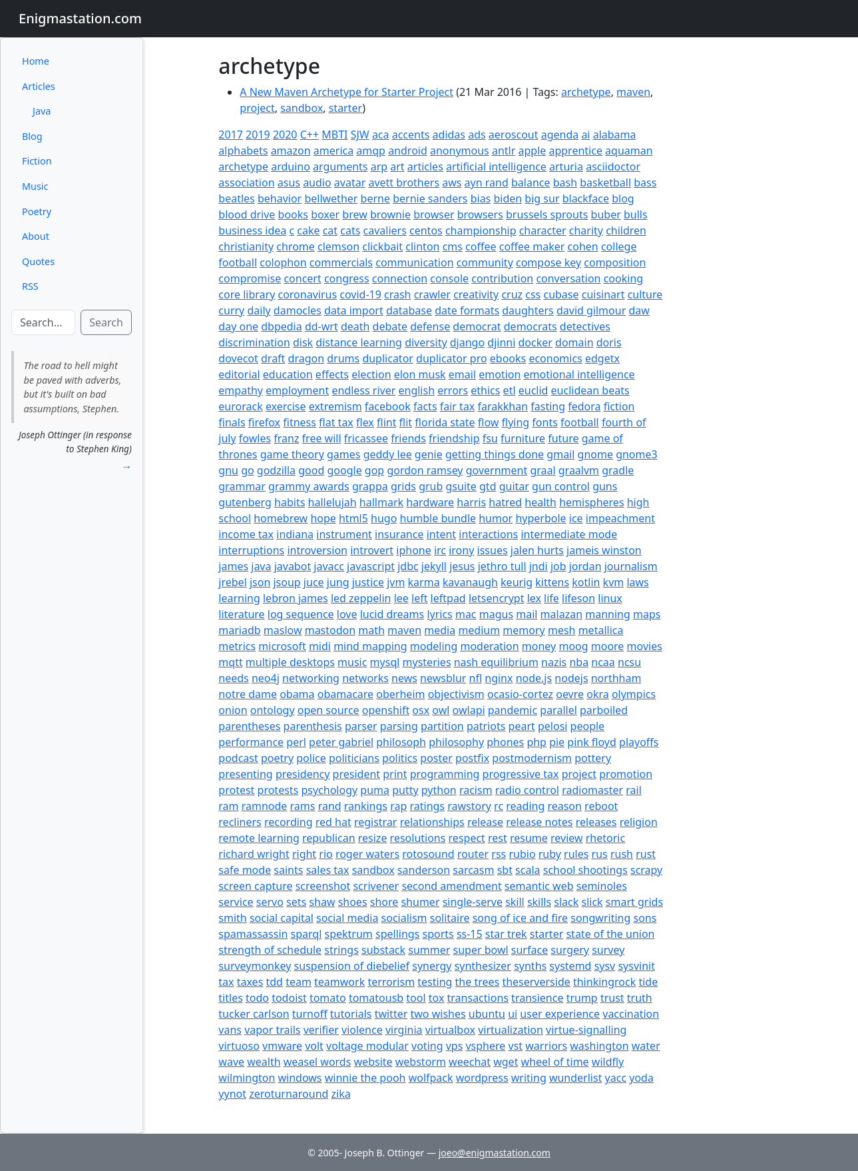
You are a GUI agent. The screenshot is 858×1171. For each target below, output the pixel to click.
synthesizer (483, 966)
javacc (329, 566)
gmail (560, 454)
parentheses (249, 726)
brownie (390, 214)
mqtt (230, 662)
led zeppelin (361, 598)
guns (604, 486)
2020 (285, 134)
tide (648, 982)
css (532, 294)
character (542, 230)
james (233, 566)
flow (488, 422)
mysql (385, 662)
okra (597, 694)
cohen (583, 246)
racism (476, 790)
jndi (538, 566)
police (310, 758)
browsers (480, 214)
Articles (38, 86)
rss (498, 854)
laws (637, 582)
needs (233, 678)
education (288, 374)
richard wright (253, 854)
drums (343, 358)
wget (505, 1061)
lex (534, 598)
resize (372, 838)
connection (399, 278)
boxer (325, 214)
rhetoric (605, 838)
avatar (349, 182)
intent (441, 534)
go (247, 470)
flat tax (336, 422)
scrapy (646, 870)
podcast (238, 758)
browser (433, 214)
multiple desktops (290, 662)
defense (430, 326)
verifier (321, 1029)
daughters (528, 310)
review (566, 838)
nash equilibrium (496, 662)
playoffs (638, 742)
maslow (283, 630)
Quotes (38, 261)
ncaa (603, 662)
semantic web (539, 886)
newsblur (443, 678)
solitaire (450, 918)
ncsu (629, 662)
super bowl (481, 950)
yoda (641, 1077)
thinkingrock (604, 982)
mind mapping (370, 646)
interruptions (251, 550)
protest (236, 790)
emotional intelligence (579, 374)
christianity (246, 246)
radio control (527, 790)
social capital (282, 918)
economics (555, 358)
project (257, 108)
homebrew (281, 518)
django (467, 342)
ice (576, 518)
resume (529, 838)
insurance (399, 534)
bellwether (330, 198)
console (449, 278)
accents (411, 134)
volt (314, 1045)
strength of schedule (270, 950)
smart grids (634, 902)
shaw (322, 902)
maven (633, 92)
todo (257, 997)
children (626, 230)
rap (398, 806)
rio (325, 854)
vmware (282, 1045)
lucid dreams (392, 614)
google (344, 470)
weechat (470, 1061)
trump (582, 997)
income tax (246, 534)
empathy (240, 390)
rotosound (428, 854)
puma (374, 790)
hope (322, 518)
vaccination (630, 1013)
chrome (295, 246)
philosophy (456, 742)
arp (379, 166)
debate (390, 326)
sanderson (423, 870)
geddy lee (387, 454)
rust (646, 854)
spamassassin (253, 934)
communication (414, 262)
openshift (385, 710)
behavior (280, 198)
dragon (306, 358)
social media (347, 918)
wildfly (608, 1061)
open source (328, 710)
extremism (335, 406)
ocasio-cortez (520, 694)
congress (346, 278)
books (293, 214)
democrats (530, 326)
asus (289, 182)
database (409, 310)
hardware (430, 502)
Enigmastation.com (80, 18)
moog (573, 646)
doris (609, 342)
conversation (568, 278)
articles (425, 166)
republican (328, 838)
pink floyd (591, 742)
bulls (636, 214)
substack (383, 950)
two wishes (437, 1013)
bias (481, 198)
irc (440, 550)
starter (345, 108)
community (485, 262)
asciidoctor (613, 166)
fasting (548, 406)
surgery (569, 950)
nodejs (571, 678)
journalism (631, 566)
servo (270, 902)
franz (286, 438)
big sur (542, 198)
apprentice (575, 150)
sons (644, 918)
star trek (506, 934)
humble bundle (438, 518)
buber (606, 214)
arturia (566, 166)
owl (440, 710)
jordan (585, 566)
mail (526, 614)
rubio (522, 854)
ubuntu (487, 1013)
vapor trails (272, 1029)
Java (42, 111)
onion (232, 710)
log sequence (301, 614)
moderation (489, 646)
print (395, 774)
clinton (422, 246)
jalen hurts (537, 550)
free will (321, 438)
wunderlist (575, 1077)
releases (596, 822)
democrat (477, 326)
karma (424, 582)
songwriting (600, 918)
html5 (353, 518)
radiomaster (592, 790)
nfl (476, 678)
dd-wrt (321, 326)
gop (374, 470)
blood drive (246, 214)
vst (516, 1045)
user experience (560, 1013)
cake (308, 230)
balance (530, 182)
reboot (601, 806)
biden (507, 198)
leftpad (448, 598)
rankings (365, 806)
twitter (391, 1013)
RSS (30, 286)
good (311, 470)
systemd (570, 966)
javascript (371, 566)
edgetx (602, 358)
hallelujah (332, 502)
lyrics (439, 614)
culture (645, 294)
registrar (375, 822)
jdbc (408, 566)
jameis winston (604, 550)
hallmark (381, 502)
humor (496, 518)
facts (425, 406)
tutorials (351, 1013)
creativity (476, 294)
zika (341, 1093)
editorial (239, 374)
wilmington (246, 1077)
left (419, 598)
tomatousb (376, 997)
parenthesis (313, 726)
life (551, 598)
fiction (619, 406)
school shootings (585, 870)
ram (228, 806)
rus (600, 854)
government (497, 470)
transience (537, 997)
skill (515, 902)
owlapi (469, 710)
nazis (553, 662)
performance (251, 742)
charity (586, 230)
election (371, 374)
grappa (370, 486)
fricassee (366, 438)
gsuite (461, 486)
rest (497, 838)
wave (231, 1061)
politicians (354, 758)
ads (476, 134)
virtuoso (239, 1045)
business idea (252, 230)
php (536, 742)
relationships (432, 822)
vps (454, 1045)
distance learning (359, 342)
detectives (585, 326)
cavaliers (385, 230)
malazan (561, 614)
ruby (549, 854)
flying (516, 422)
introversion (317, 550)
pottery (592, 758)
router (473, 854)
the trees (477, 982)
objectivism (456, 694)
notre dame (247, 694)
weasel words (317, 1061)
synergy (431, 966)
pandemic (512, 710)
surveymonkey (254, 966)
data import (353, 310)
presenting (245, 774)
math (371, 630)
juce (314, 582)
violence (362, 1029)
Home (35, 61)
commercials (341, 262)
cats (350, 230)
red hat (333, 822)
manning (607, 614)
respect (467, 838)
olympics (634, 694)
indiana (295, 534)
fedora (584, 406)
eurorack (240, 406)
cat (330, 230)
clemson (338, 246)
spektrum (349, 934)
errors (452, 390)
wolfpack (431, 1077)
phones (505, 742)
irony (461, 550)
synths (530, 966)
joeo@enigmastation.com (494, 1152)
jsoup (286, 582)
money (539, 646)
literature (241, 614)
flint (386, 422)
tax (226, 982)
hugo (384, 518)
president (356, 774)
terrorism (391, 982)
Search (106, 322)
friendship (454, 438)
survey (608, 950)
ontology (272, 710)
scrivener (376, 886)
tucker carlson (253, 1013)
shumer (420, 902)
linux (610, 598)
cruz (512, 294)
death (355, 326)
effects (332, 374)
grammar (242, 486)
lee (401, 598)
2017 (230, 134)
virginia (404, 1029)
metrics (237, 646)
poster (436, 758)
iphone (413, 550)
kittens (552, 582)
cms (453, 246)
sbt (505, 870)
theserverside (536, 982)
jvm (396, 582)
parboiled (604, 710)
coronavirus (307, 294)
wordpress (482, 1077)
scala (527, 870)
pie (556, 742)
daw (638, 310)
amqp (370, 150)
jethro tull (502, 566)
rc (498, 806)
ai (585, 134)
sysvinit (636, 966)
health (540, 502)
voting (427, 1045)
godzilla (276, 470)
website (373, 1061)
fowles (255, 438)
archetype (586, 92)
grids (403, 486)
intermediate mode (569, 534)
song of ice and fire (520, 918)
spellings (397, 934)
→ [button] (126, 466)
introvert (371, 550)
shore (384, 902)
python (439, 790)
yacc (616, 1077)
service (235, 902)
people (587, 726)
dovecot (238, 358)
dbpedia (281, 326)
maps (646, 614)
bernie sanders (430, 198)
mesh (562, 630)
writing (528, 1077)
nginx (499, 678)
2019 (258, 134)
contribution (502, 278)
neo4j (266, 678)
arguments (340, 166)
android (407, 150)
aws (451, 182)
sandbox (301, 108)
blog (623, 198)
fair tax (457, 406)
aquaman (629, 150)
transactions (478, 997)
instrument (344, 534)
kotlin (586, 582)
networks (365, 678)
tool (415, 997)
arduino (290, 166)
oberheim (400, 694)
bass (645, 182)
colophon (283, 262)
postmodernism (532, 758)
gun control (561, 486)
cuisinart (603, 294)
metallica (601, 630)
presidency (303, 774)
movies (644, 646)
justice (368, 582)
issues (492, 550)
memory (523, 630)
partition (442, 726)
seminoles (601, 886)
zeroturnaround (288, 1093)
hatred (505, 502)
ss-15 (470, 934)
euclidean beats (590, 390)
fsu (490, 438)
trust (612, 997)
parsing (399, 726)
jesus (462, 566)
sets (296, 902)
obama (297, 694)
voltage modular (367, 1045)
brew (354, 214)
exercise (286, 406)
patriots (486, 726)
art (397, 166)
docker (535, 342)
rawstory (469, 806)
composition (615, 262)
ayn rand (487, 182)
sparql (306, 934)
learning (239, 598)
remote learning (258, 838)
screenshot (323, 886)
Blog (32, 136)
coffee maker (532, 246)
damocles (298, 310)
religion (639, 822)
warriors (546, 1045)
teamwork (339, 982)
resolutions (418, 838)
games (343, 454)
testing (434, 982)
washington (599, 1045)
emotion (500, 374)
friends (408, 438)
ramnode (265, 806)
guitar (514, 486)
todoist (289, 997)
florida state (445, 422)
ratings (427, 806)
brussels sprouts (547, 214)
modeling (434, 646)
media (439, 630)
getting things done (494, 454)
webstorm (420, 1061)
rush (621, 854)
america (333, 150)
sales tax (327, 870)
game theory (292, 454)
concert (302, 278)
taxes (250, 982)
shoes (352, 902)
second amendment (451, 886)
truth (639, 997)
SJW (360, 134)
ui (512, 1013)
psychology (329, 790)
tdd (274, 982)
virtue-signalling (586, 1029)
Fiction (37, 161)
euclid (533, 390)
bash (565, 182)
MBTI (334, 134)
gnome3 (637, 454)
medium (479, 630)
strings (341, 950)
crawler (432, 294)
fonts (545, 422)
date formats (467, 310)
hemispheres (591, 502)
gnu (228, 470)
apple (532, 150)
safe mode (244, 870)
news (404, 678)
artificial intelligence (496, 166)
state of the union (610, 934)
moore (607, 646)
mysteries (427, 662)
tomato (328, 997)
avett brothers (403, 182)
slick (592, 902)
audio (317, 182)
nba (578, 662)
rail (634, 790)
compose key (548, 262)
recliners (239, 822)
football (579, 422)
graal (542, 470)
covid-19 (360, 294)
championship (481, 230)
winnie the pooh (365, 1077)
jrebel (232, 582)
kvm (613, 582)
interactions (488, 534)
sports (437, 934)
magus (496, 614)
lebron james (295, 598)
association (246, 182)
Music (35, 186)
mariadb (239, 630)
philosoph (401, 742)
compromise (249, 278)
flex (365, 422)
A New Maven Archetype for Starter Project (346, 92)
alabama (614, 134)
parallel (558, 710)
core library (246, 294)
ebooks (508, 358)
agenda (560, 134)
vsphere (485, 1045)
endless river (363, 390)
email (462, 374)
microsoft (282, 646)
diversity (426, 342)
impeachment (620, 518)
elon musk (420, 374)
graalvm (578, 470)
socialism (404, 918)
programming (445, 774)
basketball (605, 182)
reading (525, 806)
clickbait (382, 246)
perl (296, 742)
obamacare (345, 694)
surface (529, 950)
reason (564, 806)
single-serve (473, 902)
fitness (299, 422)
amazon (291, 150)
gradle (618, 470)
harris (471, 502)
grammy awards (308, 486)
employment (297, 390)
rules (576, 854)
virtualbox (450, 1029)
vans (230, 1029)
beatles (236, 198)
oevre (570, 694)
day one (238, 326)
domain (574, 342)
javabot (293, 566)
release (485, 822)
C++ (309, 134)
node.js (534, 678)
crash (397, 294)
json (260, 582)
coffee (480, 246)
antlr (503, 150)
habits (289, 502)
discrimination (254, 342)
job (558, 566)
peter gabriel (341, 742)
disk (303, 342)
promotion (625, 774)
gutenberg (245, 502)
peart (522, 726)
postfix (472, 758)
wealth (263, 1061)
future (563, 438)
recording (288, 822)
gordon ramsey (425, 470)
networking (310, 678)
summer (429, 950)
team (299, 982)
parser (361, 726)
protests (278, 790)
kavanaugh (470, 582)
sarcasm (473, 870)
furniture (523, 438)
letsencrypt (497, 598)
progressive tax (521, 774)
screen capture (255, 886)
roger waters (367, 854)
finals (231, 422)
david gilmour (591, 310)
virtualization (510, 1029)
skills (539, 902)
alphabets (243, 150)
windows (300, 1077)
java (261, 566)
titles (230, 997)
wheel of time (555, 1061)
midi (320, 646)
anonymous (459, 150)
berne (375, 198)
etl (509, 390)
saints (288, 870)
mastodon (330, 630)
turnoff (309, 1013)
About (35, 236)
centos (426, 230)
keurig (517, 582)
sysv (605, 966)
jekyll (434, 566)
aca (380, 134)
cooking (623, 278)
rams (303, 806)
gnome (595, 454)
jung (338, 582)
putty (405, 790)
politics (399, 758)
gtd (487, 486)
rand (329, 806)
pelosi (552, 726)
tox (437, 997)
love (347, 614)
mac (466, 614)
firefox (264, 422)
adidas (449, 134)
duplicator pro (451, 358)
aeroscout (513, 134)
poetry (277, 758)
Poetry (36, 211)
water (646, 1045)
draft (273, 358)
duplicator (387, 358)
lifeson (578, 598)
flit (406, 422)
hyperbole (540, 518)
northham (616, 678)
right (304, 854)
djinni (501, 342)
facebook (388, 406)
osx (420, 710)
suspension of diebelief (351, 966)
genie (429, 454)
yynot (232, 1093)
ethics (485, 390)
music (352, 662)
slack (566, 902)
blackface (585, 198)
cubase (560, 294)
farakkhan (503, 406)
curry (231, 310)
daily (258, 310)
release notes (539, 822)
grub (431, 486)
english (416, 390)
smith (232, 918)
